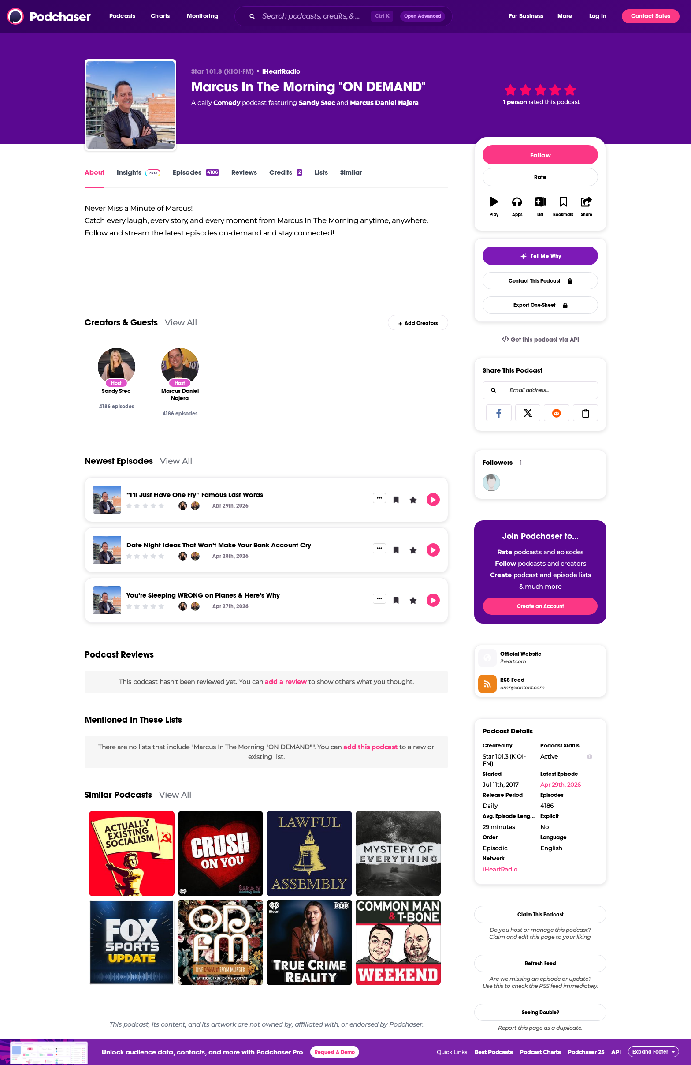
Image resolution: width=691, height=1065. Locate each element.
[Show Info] (589, 756)
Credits (285, 172)
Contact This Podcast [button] (540, 281)
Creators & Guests (121, 322)
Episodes (196, 172)
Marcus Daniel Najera (384, 103)
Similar (351, 172)
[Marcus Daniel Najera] (180, 366)
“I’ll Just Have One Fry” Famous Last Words (194, 494)
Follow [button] (540, 155)
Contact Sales (650, 16)
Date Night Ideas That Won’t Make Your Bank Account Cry (218, 545)
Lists (321, 172)
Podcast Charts (540, 1052)
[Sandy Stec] (116, 366)
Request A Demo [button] (335, 1052)
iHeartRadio (281, 71)
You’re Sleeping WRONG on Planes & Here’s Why (203, 595)
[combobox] (371, 16)
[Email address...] (540, 390)
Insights (138, 172)
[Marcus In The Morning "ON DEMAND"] (130, 105)
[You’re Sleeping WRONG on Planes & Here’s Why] (107, 600)
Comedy (226, 103)
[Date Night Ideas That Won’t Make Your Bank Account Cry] (107, 550)
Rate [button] (540, 177)
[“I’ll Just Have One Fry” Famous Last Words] (107, 500)
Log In (597, 16)
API (616, 1052)
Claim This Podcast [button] (540, 915)
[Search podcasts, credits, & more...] (315, 16)
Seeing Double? (540, 1012)
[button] (124, 16)
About (94, 172)
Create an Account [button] (540, 606)
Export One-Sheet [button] (540, 305)
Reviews (244, 172)
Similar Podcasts (118, 794)
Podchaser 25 (586, 1052)
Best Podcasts (493, 1052)
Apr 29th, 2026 (560, 784)
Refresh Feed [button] (540, 963)
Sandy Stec (317, 103)
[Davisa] (491, 482)
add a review (286, 682)
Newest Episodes (119, 461)
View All (181, 322)
